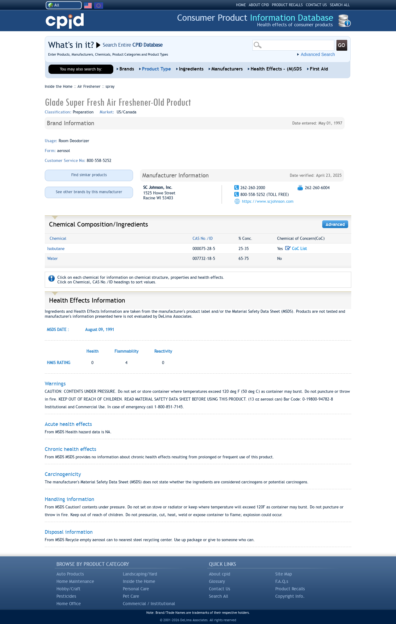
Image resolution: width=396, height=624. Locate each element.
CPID (65, 21)
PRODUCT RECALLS (287, 5)
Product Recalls (290, 588)
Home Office (68, 603)
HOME (241, 5)
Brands (126, 69)
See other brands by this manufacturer (89, 192)
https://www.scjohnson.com (268, 201)
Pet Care (131, 596)
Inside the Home (139, 581)
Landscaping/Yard (140, 573)
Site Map (283, 573)
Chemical (58, 238)
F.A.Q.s (281, 581)
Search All (218, 596)
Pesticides (66, 596)
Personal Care (136, 588)
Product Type (156, 69)
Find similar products (89, 175)
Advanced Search (318, 54)
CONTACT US (316, 5)
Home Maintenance (75, 581)
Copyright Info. (290, 596)
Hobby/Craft (68, 588)
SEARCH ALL (340, 5)
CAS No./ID (203, 238)
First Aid (319, 69)
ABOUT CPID (259, 5)
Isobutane (56, 248)
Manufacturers (227, 69)
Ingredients (191, 69)
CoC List (296, 248)
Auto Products (70, 573)
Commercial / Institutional (149, 603)
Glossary (217, 581)
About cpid (219, 573)
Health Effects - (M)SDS (276, 69)
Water (52, 258)
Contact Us (219, 588)
